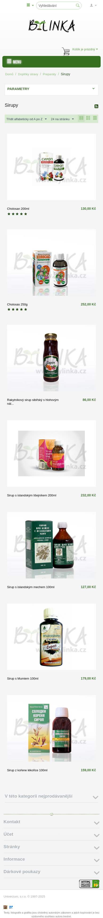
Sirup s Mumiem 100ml (22, 678)
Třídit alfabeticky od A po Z (26, 119)
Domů (9, 74)
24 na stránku (62, 119)
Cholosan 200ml (18, 208)
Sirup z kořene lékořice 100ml (27, 770)
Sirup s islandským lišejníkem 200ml (31, 495)
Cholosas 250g (17, 304)
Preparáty (49, 74)
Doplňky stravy (28, 74)
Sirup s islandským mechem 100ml (30, 587)
